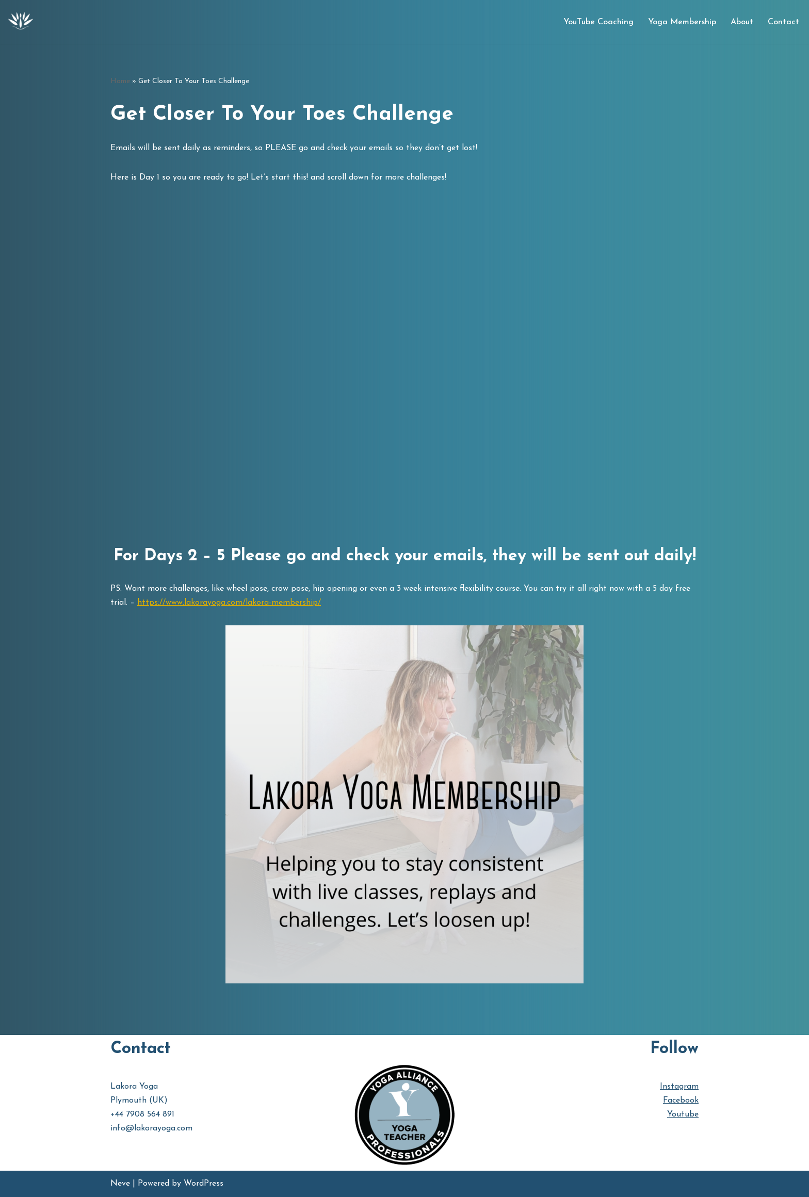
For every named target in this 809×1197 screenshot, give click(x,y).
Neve (120, 1183)
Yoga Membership (682, 22)
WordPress (203, 1183)
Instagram (679, 1086)
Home (120, 81)
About (742, 22)
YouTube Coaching (598, 22)
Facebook (681, 1100)
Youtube (683, 1114)
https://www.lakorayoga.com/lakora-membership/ (229, 602)
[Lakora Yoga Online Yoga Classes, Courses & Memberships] (21, 22)
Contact (783, 22)
